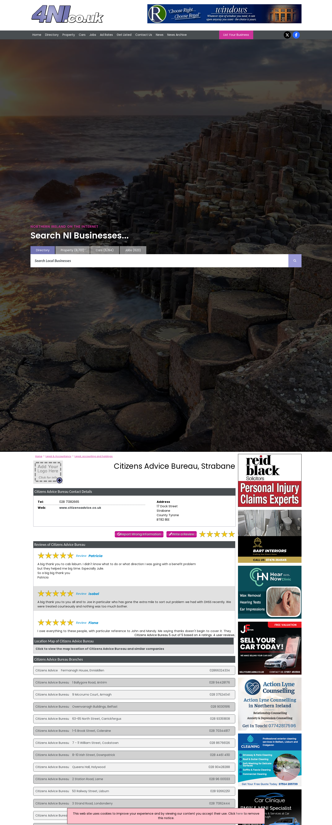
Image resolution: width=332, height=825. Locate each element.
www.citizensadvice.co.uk (80, 508)
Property (68, 35)
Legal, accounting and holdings (94, 456)
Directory (52, 35)
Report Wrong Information (140, 534)
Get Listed (124, 35)
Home (36, 35)
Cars (82, 35)
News (159, 35)
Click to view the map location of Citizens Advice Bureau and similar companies (100, 649)
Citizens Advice (46, 670)
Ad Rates (106, 35)
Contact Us (143, 35)
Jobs (92, 35)
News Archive (177, 35)
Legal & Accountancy (58, 456)
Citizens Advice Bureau (52, 682)
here (239, 813)
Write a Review (183, 534)
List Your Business (236, 35)
